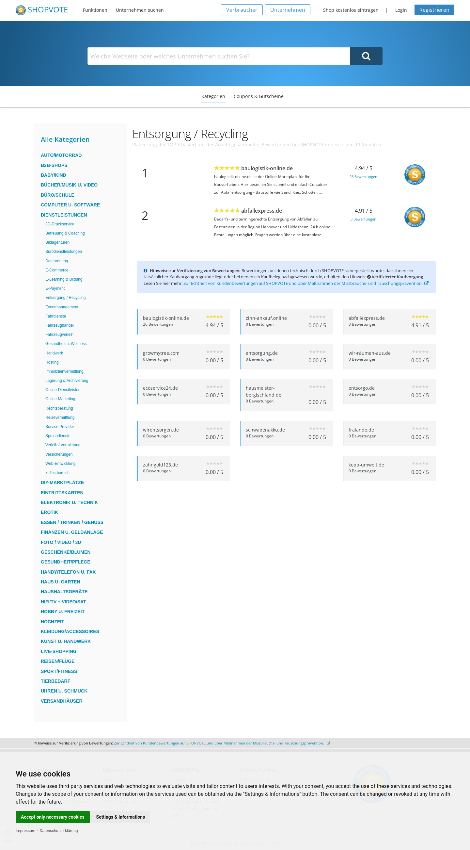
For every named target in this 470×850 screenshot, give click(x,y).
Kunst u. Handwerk (66, 641)
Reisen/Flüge (57, 661)
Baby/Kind (53, 175)
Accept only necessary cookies (53, 817)
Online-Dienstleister (62, 389)
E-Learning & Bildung (63, 279)
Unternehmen (287, 9)
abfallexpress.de (261, 210)
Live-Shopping (59, 651)
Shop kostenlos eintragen (351, 10)
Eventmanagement (61, 307)
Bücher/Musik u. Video (69, 185)
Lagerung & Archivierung (66, 380)
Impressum (25, 830)
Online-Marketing (60, 399)
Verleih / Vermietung (62, 445)
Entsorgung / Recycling (65, 297)
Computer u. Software (70, 204)
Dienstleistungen (64, 215)
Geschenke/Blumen (65, 552)
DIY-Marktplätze (62, 482)
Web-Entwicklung (60, 463)
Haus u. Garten (60, 581)
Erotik (49, 512)
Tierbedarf (55, 681)
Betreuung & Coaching (65, 233)
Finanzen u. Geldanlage (72, 532)
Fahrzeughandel (59, 325)
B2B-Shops (54, 165)
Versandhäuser (62, 701)
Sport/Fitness (59, 671)
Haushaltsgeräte (64, 591)
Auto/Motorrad (61, 155)
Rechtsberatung (59, 408)
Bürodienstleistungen (63, 251)
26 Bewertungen (363, 176)
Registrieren (434, 9)
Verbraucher (242, 9)
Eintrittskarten (62, 492)
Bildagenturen (57, 242)
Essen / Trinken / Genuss (72, 522)
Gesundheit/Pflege (65, 561)
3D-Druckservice (59, 224)
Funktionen (95, 10)
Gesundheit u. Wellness (66, 343)
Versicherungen (58, 454)
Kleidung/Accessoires (70, 631)
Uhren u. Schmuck (64, 691)
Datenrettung (56, 261)
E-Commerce (57, 270)
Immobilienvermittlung (64, 371)
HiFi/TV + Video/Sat (63, 601)
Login (401, 10)
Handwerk (54, 353)
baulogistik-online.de (267, 168)
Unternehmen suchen (140, 10)
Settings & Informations (120, 817)
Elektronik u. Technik (69, 502)
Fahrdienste (55, 316)
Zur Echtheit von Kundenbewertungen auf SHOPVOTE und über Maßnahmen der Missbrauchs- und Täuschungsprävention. (306, 283)
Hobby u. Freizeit (63, 611)
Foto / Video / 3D (61, 542)
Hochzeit (52, 621)
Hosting (52, 362)
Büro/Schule (57, 195)
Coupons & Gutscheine (259, 96)
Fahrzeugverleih (59, 334)
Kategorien (213, 96)
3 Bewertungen (363, 219)
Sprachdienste (57, 435)
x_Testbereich (57, 472)
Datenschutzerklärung (59, 830)
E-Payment (55, 288)
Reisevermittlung (59, 417)
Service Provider (59, 426)
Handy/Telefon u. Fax (68, 572)
